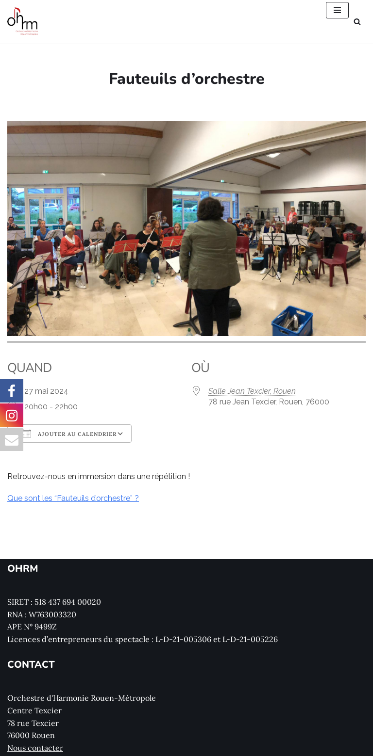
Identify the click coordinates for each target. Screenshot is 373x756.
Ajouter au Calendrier (69, 433)
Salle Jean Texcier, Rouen (252, 391)
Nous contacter (35, 748)
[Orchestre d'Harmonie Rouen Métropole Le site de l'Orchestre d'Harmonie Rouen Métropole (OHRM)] (22, 21)
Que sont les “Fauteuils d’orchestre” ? (73, 498)
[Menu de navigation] (337, 10)
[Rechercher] (357, 21)
